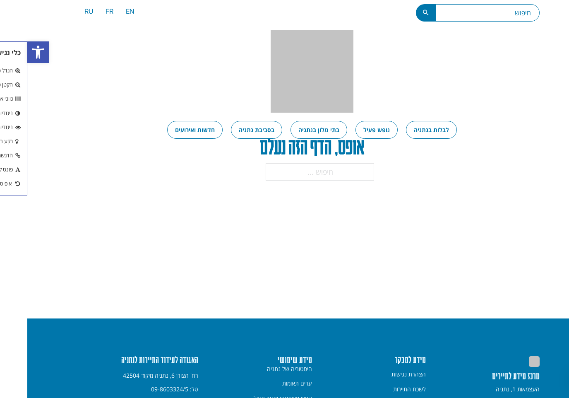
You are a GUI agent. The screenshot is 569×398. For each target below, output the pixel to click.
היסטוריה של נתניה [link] (262, 369)
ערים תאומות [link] (270, 383)
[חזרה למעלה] (552, 380)
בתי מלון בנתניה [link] (291, 130)
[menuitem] (102, 12)
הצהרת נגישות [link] (381, 374)
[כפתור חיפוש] (399, 13)
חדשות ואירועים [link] (167, 130)
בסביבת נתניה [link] (229, 130)
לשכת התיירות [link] (382, 389)
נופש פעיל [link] (349, 130)
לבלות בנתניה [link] (404, 130)
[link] (11, 52)
